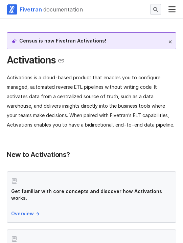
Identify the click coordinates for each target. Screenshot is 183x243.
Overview (26, 213)
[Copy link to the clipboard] (61, 61)
